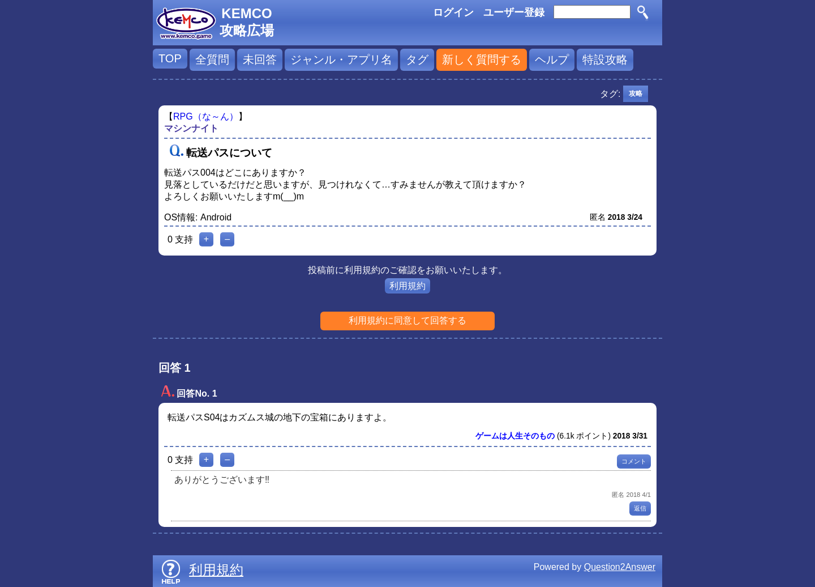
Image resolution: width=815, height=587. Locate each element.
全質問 (212, 59)
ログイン (453, 12)
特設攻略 (605, 59)
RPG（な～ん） (205, 116)
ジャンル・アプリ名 (341, 59)
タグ (417, 59)
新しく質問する (481, 59)
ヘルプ (552, 59)
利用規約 (407, 286)
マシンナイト (191, 128)
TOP (170, 58)
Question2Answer (619, 567)
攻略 (635, 93)
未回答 (260, 59)
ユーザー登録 (513, 12)
